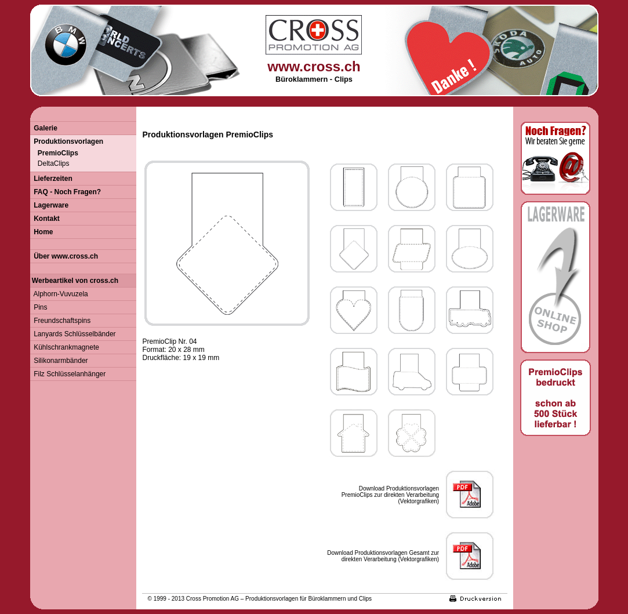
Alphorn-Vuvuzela (59, 294)
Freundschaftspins (60, 321)
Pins (39, 307)
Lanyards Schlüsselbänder (73, 334)
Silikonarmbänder (59, 361)
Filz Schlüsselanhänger (68, 374)
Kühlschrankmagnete (64, 347)
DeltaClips (50, 163)
